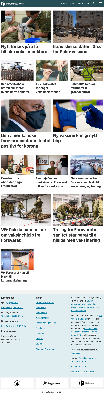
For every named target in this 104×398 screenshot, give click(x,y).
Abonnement (41, 316)
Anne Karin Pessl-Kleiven (12, 319)
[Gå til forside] (20, 5)
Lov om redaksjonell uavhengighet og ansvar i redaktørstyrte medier (84, 307)
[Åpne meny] (100, 5)
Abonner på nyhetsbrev (46, 352)
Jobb (87, 5)
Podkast (80, 5)
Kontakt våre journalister (12, 311)
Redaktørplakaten (78, 314)
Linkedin (39, 342)
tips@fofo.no (12, 306)
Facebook (40, 331)
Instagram (40, 336)
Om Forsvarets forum (45, 306)
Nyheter (64, 5)
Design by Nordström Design (83, 375)
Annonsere (41, 311)
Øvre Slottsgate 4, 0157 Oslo (13, 329)
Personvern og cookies (46, 326)
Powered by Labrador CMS (52, 395)
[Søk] (93, 5)
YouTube (40, 347)
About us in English (79, 370)
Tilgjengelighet (42, 321)
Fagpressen (76, 356)
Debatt (72, 5)
